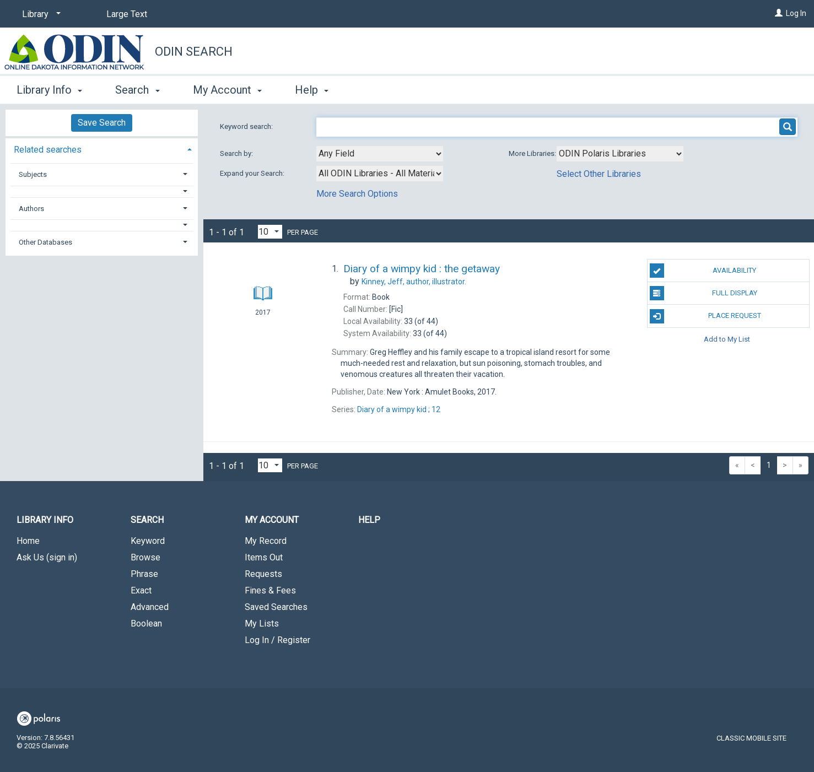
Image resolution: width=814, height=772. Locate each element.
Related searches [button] (48, 149)
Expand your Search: (253, 173)
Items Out (264, 557)
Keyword (148, 541)
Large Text (126, 14)
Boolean (146, 623)
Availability (703, 270)
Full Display (703, 293)
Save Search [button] (102, 122)
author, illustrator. (414, 281)
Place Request (705, 316)
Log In (796, 13)
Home (28, 541)
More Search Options (357, 193)
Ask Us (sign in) (47, 557)
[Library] (39, 14)
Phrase (144, 574)
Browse (145, 557)
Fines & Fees (270, 590)
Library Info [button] (49, 89)
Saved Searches (276, 607)
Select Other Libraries (599, 174)
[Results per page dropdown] (270, 232)
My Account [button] (227, 89)
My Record (266, 541)
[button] (101, 191)
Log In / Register (277, 640)
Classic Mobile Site (751, 738)
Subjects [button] (33, 174)
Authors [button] (31, 208)
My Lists (262, 623)
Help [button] (311, 89)
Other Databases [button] (45, 242)
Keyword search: (247, 126)
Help (369, 520)
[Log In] (779, 13)
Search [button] (137, 89)
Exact (141, 590)
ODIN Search (194, 51)
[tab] (102, 148)
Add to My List (727, 339)
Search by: (237, 153)
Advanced (150, 607)
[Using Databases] (620, 153)
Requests (263, 574)
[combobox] (379, 153)
